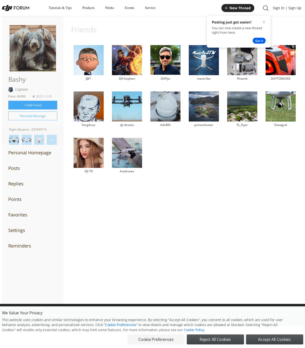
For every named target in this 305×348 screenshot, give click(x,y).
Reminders (19, 246)
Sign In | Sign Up (287, 8)
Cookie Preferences (120, 331)
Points (15, 199)
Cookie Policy (194, 336)
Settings (16, 230)
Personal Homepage (29, 153)
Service (150, 8)
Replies (16, 184)
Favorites (17, 215)
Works (109, 8)
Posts (14, 168)
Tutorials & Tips (60, 8)
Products (88, 8)
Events (129, 8)
